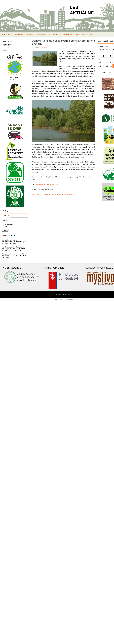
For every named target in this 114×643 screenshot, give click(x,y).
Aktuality (6, 35)
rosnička (63, 194)
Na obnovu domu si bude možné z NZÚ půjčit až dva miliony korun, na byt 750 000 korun (14, 248)
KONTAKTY (7, 45)
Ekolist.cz (9, 235)
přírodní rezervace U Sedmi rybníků (48, 194)
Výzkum (30, 35)
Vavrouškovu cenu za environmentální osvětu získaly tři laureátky (14, 241)
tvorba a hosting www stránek (64, 299)
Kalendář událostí (84, 35)
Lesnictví (41, 35)
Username (5, 215)
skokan (69, 194)
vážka (74, 194)
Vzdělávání (67, 35)
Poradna (19, 35)
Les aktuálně (66, 294)
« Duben (102, 73)
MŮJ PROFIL (7, 41)
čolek (33, 194)
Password (5, 220)
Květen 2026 (103, 46)
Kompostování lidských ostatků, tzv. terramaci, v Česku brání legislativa (14, 254)
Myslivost (53, 35)
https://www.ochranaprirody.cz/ (47, 184)
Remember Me (7, 225)
